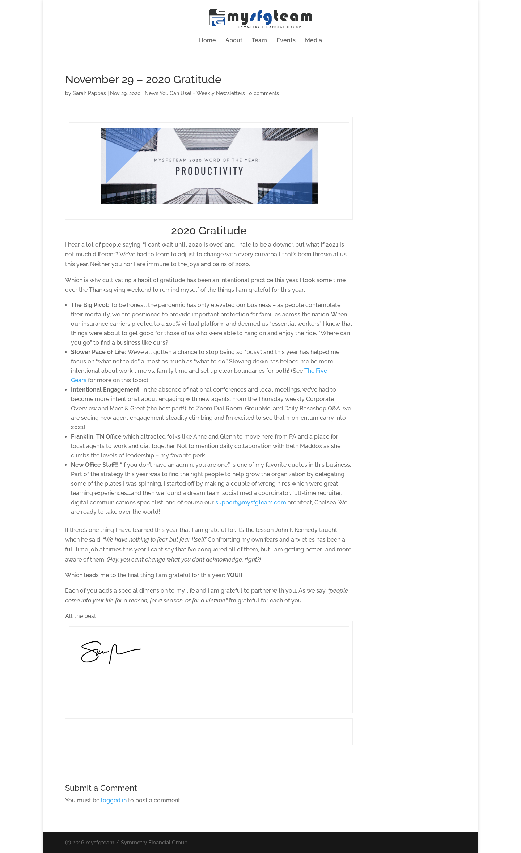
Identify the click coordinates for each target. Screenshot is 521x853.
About (233, 41)
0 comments (264, 93)
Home (207, 41)
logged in (114, 800)
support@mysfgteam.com (250, 502)
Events (286, 41)
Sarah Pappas (89, 93)
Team (259, 41)
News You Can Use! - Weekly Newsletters (195, 93)
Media (313, 41)
